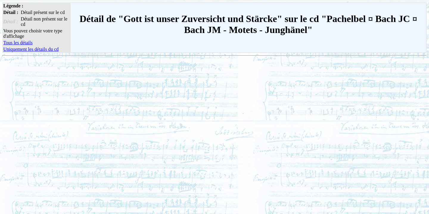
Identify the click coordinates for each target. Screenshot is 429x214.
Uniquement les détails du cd (31, 49)
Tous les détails (17, 42)
